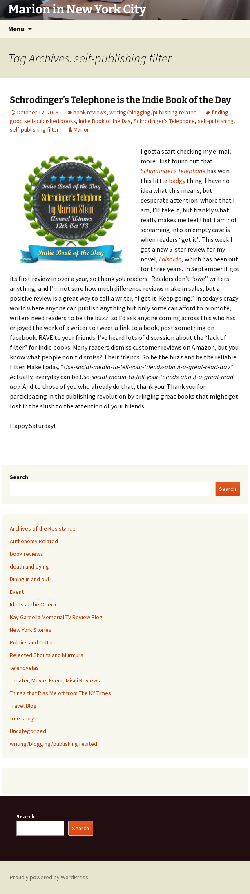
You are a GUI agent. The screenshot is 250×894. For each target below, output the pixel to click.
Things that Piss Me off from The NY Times (60, 693)
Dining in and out (29, 579)
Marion (82, 129)
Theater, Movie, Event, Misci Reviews (55, 680)
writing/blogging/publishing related (153, 112)
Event (17, 591)
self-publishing (216, 121)
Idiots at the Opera (33, 604)
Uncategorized (28, 731)
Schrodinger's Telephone (164, 121)
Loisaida (170, 259)
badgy (178, 180)
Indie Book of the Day (105, 121)
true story (22, 718)
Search (19, 477)
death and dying (29, 566)
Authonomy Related (34, 541)
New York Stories (30, 629)
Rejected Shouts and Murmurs (46, 655)
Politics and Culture (33, 642)
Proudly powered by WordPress (49, 877)
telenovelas (24, 667)
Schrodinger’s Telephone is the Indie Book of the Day (120, 99)
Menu (16, 29)
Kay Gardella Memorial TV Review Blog (56, 617)
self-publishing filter (34, 129)
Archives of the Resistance (43, 528)
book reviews (90, 112)
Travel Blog (23, 705)
